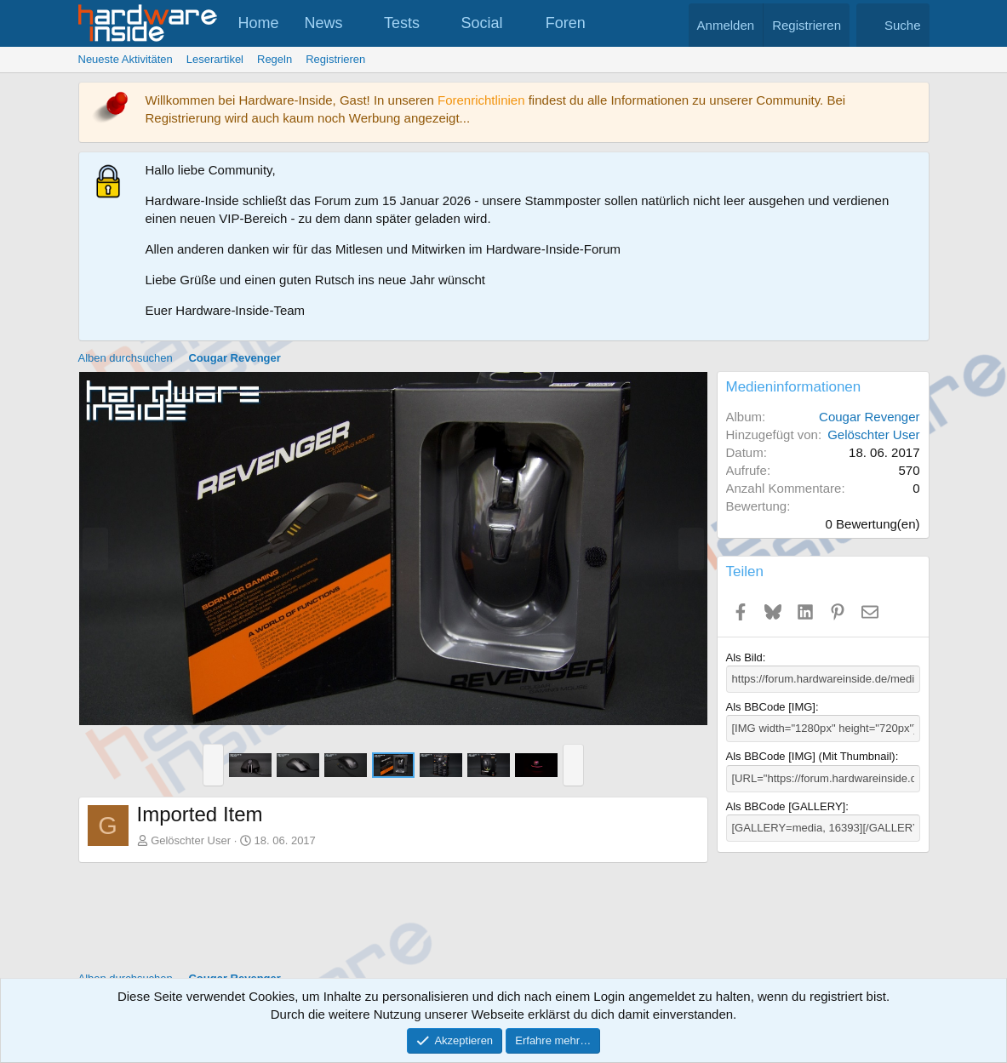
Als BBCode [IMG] (770, 706)
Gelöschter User (191, 840)
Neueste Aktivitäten (125, 59)
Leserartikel (214, 59)
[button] (357, 23)
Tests (402, 22)
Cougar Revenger (869, 416)
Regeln (274, 59)
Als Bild (744, 657)
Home (258, 22)
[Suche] (893, 25)
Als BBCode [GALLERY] (786, 806)
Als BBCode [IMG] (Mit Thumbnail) (810, 756)
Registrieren (335, 59)
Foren (566, 22)
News (324, 22)
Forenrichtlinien (481, 100)
